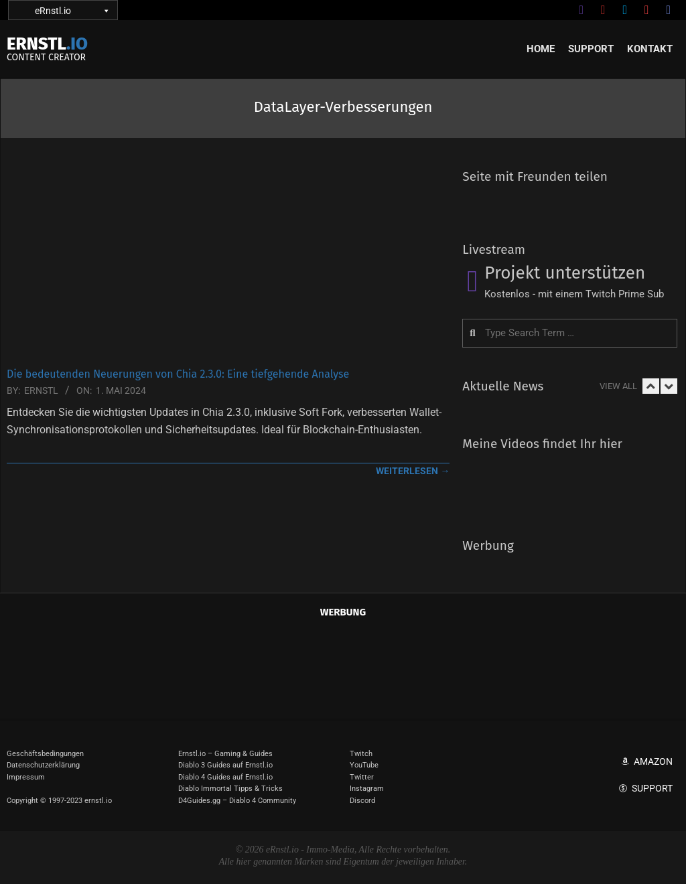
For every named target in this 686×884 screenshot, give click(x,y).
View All (618, 386)
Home (541, 49)
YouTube (364, 765)
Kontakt (650, 49)
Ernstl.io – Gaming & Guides (225, 753)
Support (591, 49)
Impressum (26, 777)
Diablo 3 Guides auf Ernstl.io (225, 765)
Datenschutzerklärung (43, 765)
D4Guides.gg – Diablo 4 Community (237, 800)
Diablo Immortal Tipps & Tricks (230, 788)
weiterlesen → (413, 470)
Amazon (653, 761)
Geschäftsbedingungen (45, 753)
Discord (362, 800)
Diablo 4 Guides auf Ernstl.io (225, 777)
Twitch (361, 753)
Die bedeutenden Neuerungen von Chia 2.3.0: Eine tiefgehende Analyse (178, 374)
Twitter (362, 777)
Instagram (367, 788)
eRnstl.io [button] (72, 10)
